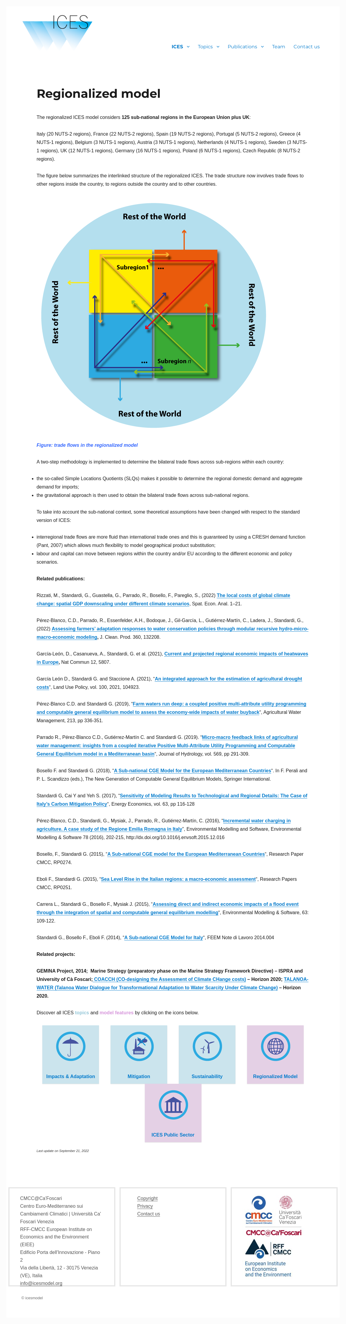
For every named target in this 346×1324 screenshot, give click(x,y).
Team (278, 46)
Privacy (145, 1206)
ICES (177, 46)
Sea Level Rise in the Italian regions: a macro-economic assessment (178, 879)
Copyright (147, 1198)
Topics (205, 46)
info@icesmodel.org (41, 1283)
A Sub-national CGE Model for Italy (163, 937)
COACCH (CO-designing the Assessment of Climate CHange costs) (169, 979)
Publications (242, 46)
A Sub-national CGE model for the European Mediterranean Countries (186, 854)
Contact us (307, 46)
